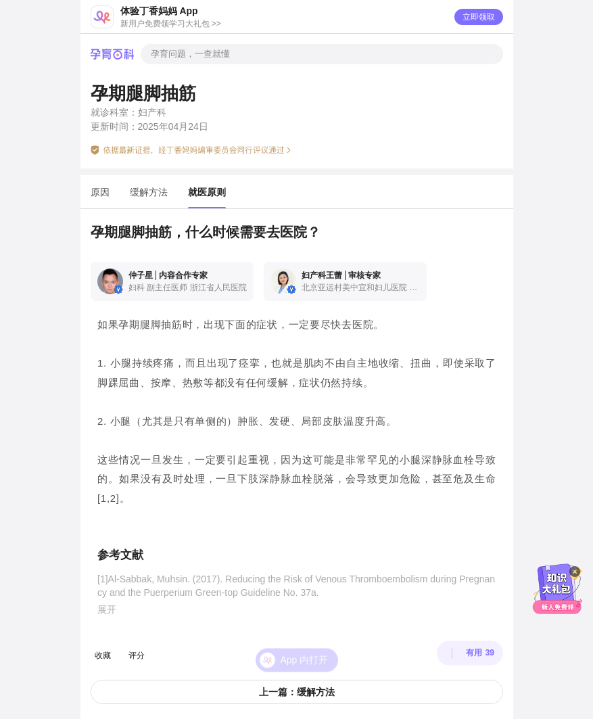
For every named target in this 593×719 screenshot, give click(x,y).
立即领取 (478, 17)
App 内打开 (305, 646)
